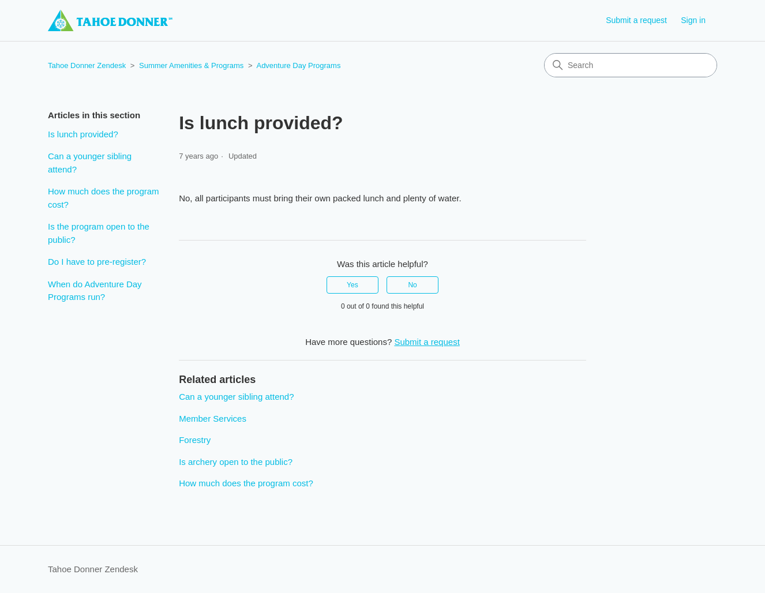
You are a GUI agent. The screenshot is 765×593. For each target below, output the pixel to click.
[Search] (631, 65)
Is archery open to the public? (235, 462)
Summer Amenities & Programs (191, 65)
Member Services (212, 418)
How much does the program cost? (103, 197)
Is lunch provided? (83, 134)
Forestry (195, 440)
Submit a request (636, 20)
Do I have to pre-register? (97, 262)
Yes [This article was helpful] (352, 285)
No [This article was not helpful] (412, 285)
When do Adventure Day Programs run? (95, 290)
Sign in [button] (693, 20)
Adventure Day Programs (298, 65)
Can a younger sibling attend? (90, 162)
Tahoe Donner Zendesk (87, 65)
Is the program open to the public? (98, 233)
